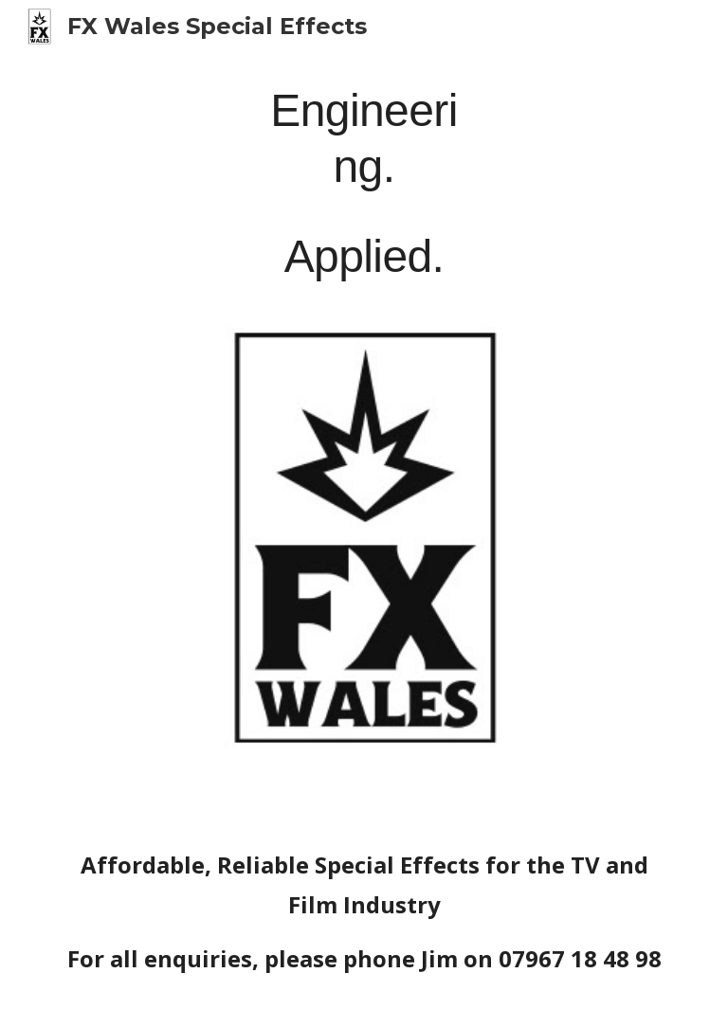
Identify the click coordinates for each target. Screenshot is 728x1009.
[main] (363, 180)
